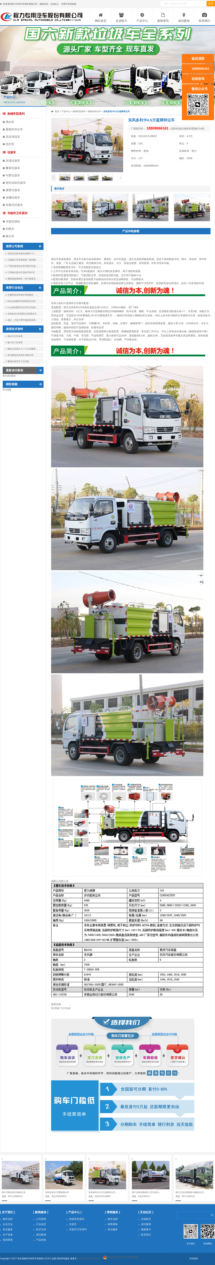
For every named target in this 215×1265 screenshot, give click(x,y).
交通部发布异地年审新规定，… (21, 295)
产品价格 (39, 1239)
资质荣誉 (6, 1239)
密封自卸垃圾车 (16, 182)
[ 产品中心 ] (74, 1212)
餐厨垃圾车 (13, 168)
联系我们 (144, 1234)
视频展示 (144, 1229)
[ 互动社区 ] (145, 1212)
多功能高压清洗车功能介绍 (19, 355)
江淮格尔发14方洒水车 (20, 272)
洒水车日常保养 (14, 336)
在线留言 (144, 1219)
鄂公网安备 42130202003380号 (123, 1257)
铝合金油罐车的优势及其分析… (21, 301)
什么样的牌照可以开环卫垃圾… (21, 307)
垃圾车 (9, 152)
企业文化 (6, 1224)
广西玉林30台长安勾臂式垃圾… (21, 267)
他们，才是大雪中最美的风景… (21, 320)
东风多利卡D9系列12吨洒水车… (22, 314)
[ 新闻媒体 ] (40, 1212)
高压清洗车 (13, 136)
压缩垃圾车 (13, 160)
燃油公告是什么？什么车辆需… (21, 349)
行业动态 (39, 1224)
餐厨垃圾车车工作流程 (17, 361)
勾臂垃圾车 (13, 175)
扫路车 (10, 228)
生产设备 (6, 1234)
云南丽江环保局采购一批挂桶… (21, 261)
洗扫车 (10, 144)
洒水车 (10, 122)
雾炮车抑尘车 (14, 129)
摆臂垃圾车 (13, 190)
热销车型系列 (14, 113)
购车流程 (6, 1219)
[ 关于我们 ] (7, 1212)
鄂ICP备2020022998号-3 (91, 1258)
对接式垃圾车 (14, 204)
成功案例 (39, 1234)
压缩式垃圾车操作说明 (20, 253)
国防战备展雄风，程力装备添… (21, 279)
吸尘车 (10, 236)
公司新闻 (39, 1219)
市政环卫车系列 (15, 213)
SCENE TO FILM (60, 1008)
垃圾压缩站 (13, 221)
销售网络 (111, 1224)
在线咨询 (198, 79)
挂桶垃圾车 (13, 197)
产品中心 (66, 111)
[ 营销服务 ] (112, 1212)
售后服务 (6, 1229)
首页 (57, 111)
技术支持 (39, 1229)
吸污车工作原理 (14, 342)
